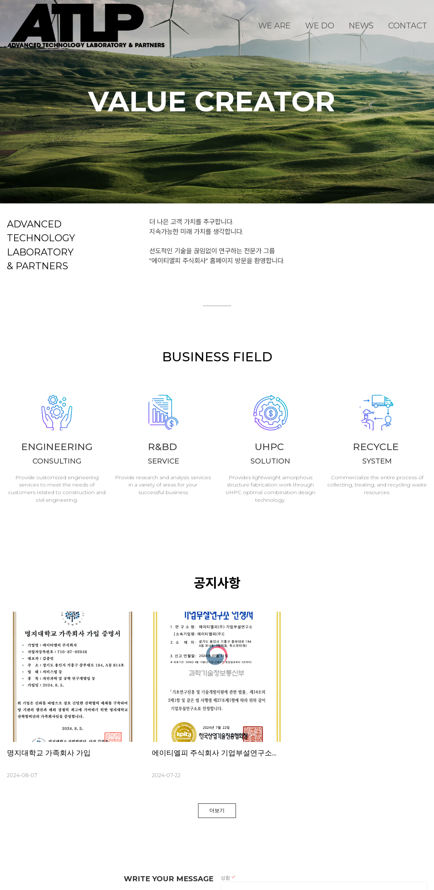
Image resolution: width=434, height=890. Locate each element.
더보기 (217, 810)
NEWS (361, 25)
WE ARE (274, 25)
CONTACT (407, 25)
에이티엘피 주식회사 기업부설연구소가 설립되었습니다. (243, 752)
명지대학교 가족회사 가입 (49, 752)
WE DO (319, 25)
